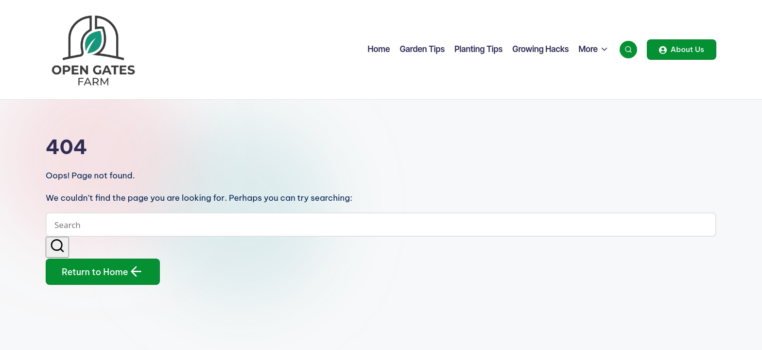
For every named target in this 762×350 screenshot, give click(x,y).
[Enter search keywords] (381, 224)
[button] (681, 49)
